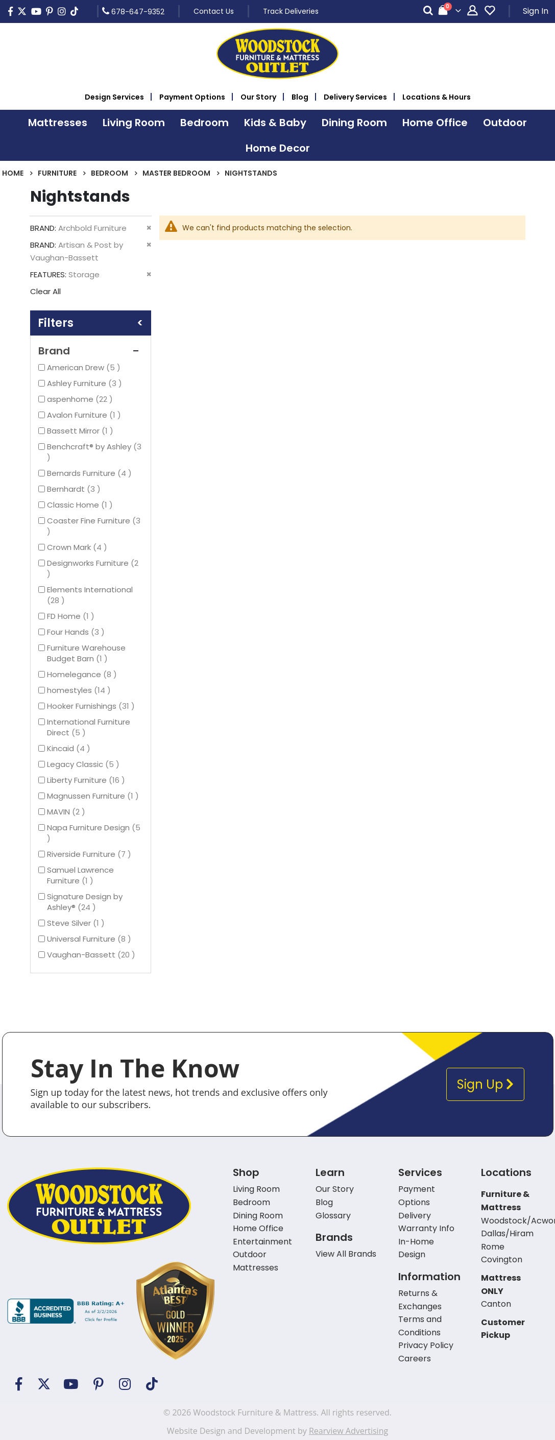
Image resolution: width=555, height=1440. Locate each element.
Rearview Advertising (348, 1430)
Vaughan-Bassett (92, 954)
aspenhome (81, 399)
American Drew (85, 367)
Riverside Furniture (90, 854)
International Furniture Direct (88, 727)
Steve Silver (77, 923)
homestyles (80, 690)
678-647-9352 (133, 11)
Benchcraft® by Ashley (94, 452)
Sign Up (485, 1084)
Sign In (535, 11)
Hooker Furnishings (92, 706)
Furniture (57, 173)
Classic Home (81, 504)
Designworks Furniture (92, 568)
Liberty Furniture (87, 780)
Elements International (90, 595)
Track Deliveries (291, 11)
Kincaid (70, 748)
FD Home (72, 616)
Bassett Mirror (81, 430)
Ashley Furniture (86, 383)
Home (12, 173)
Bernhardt (75, 489)
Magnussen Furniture (94, 795)
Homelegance (83, 674)
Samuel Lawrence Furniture (80, 875)
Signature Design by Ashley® (85, 902)
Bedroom (109, 173)
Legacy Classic (84, 764)
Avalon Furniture (85, 415)
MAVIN (67, 811)
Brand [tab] (90, 351)
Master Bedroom (176, 173)
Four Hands (77, 632)
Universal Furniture (90, 938)
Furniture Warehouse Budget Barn (86, 653)
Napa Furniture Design (93, 833)
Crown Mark (78, 547)
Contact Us (214, 11)
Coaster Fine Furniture (93, 526)
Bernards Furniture (90, 473)
